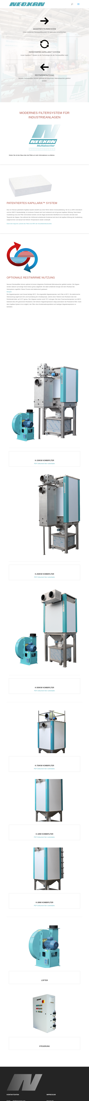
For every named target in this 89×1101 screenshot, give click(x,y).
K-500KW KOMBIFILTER (44, 687)
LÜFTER (44, 980)
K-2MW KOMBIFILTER (44, 902)
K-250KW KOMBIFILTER (44, 574)
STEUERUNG (44, 1046)
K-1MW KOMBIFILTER (44, 834)
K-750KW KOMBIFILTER (44, 765)
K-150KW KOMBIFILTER (44, 460)
